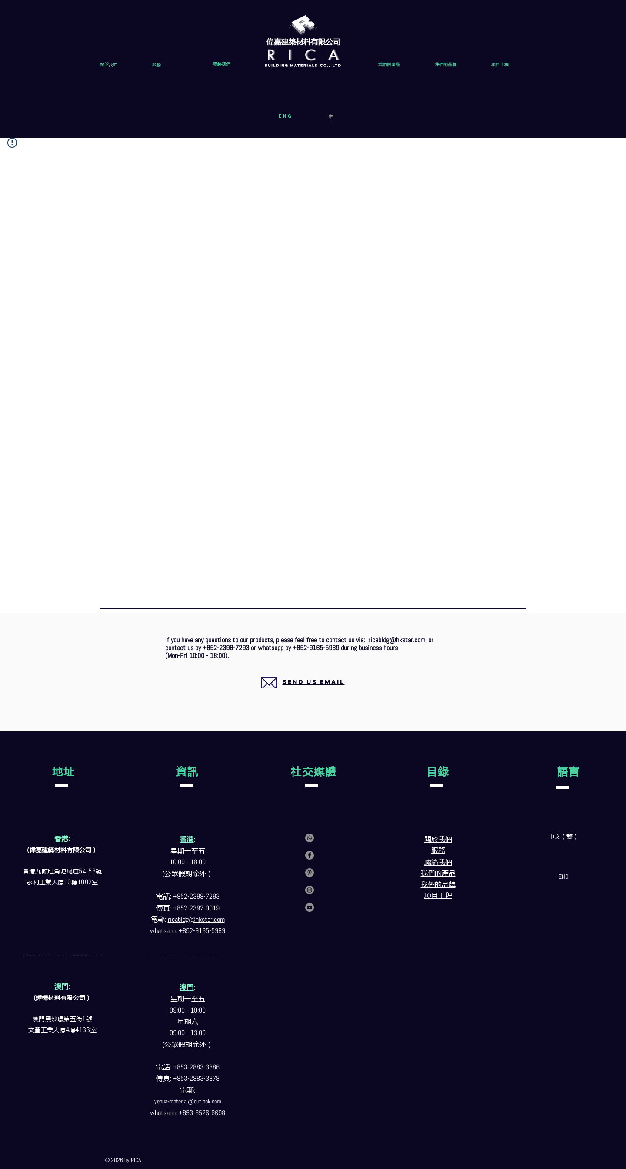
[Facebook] (309, 855)
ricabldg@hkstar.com (396, 639)
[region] (303, 692)
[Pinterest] (309, 872)
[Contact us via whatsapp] (309, 838)
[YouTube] (309, 907)
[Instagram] (309, 890)
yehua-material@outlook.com (187, 1101)
